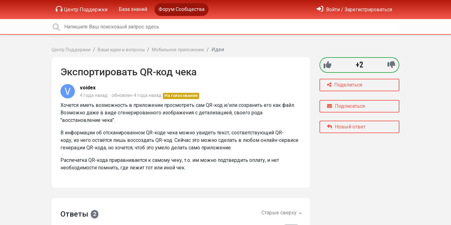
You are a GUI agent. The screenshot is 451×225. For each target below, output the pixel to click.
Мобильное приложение (178, 49)
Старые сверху (280, 213)
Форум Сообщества (181, 9)
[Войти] (354, 9)
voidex (88, 88)
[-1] (391, 64)
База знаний (133, 9)
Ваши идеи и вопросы (121, 49)
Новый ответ (346, 127)
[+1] (327, 64)
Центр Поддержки (81, 9)
